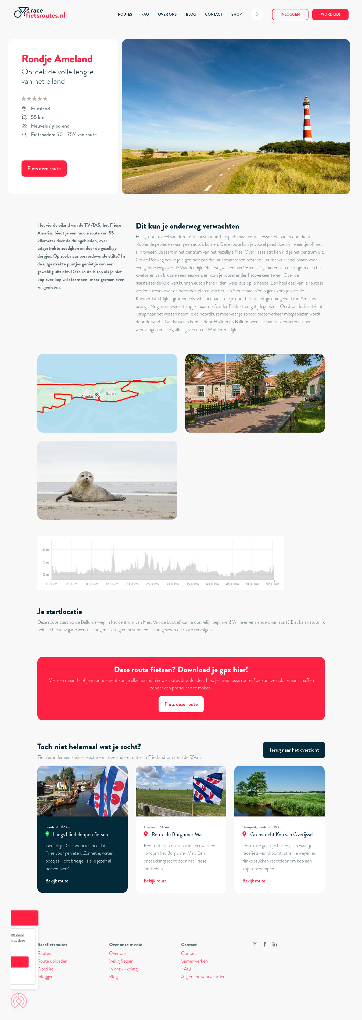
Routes (44, 953)
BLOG (191, 14)
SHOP (236, 14)
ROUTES (125, 14)
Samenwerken (194, 961)
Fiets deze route (44, 168)
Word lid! (330, 14)
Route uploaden (52, 961)
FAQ (145, 14)
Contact (189, 953)
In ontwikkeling (123, 968)
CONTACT (213, 14)
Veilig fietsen (121, 961)
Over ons (118, 953)
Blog (113, 976)
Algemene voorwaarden (203, 976)
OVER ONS (167, 14)
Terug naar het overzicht (294, 750)
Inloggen (290, 14)
